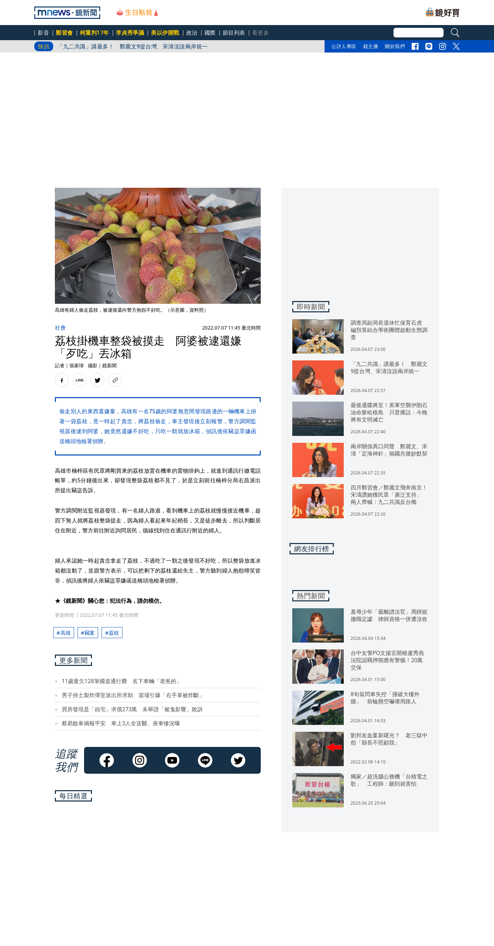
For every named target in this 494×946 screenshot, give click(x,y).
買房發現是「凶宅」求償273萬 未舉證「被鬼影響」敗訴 (132, 709)
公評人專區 (343, 46)
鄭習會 (64, 32)
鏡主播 (370, 46)
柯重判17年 (94, 32)
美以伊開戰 (165, 32)
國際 (210, 32)
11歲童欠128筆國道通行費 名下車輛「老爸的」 (122, 681)
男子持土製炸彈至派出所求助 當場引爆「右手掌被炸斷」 (133, 695)
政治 (192, 32)
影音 (43, 32)
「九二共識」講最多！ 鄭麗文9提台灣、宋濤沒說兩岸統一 (132, 46)
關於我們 (395, 46)
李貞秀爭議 (130, 32)
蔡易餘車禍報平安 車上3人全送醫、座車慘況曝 (121, 723)
